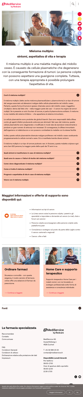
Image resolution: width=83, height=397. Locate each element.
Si (69, 392)
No (77, 392)
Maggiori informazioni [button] (55, 392)
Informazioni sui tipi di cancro (43, 209)
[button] (78, 4)
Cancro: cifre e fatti (39, 236)
